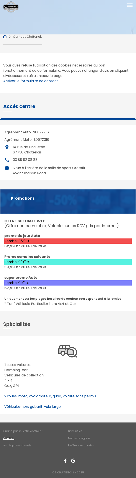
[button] (19, 106)
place (7, 147)
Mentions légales (79, 438)
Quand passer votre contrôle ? (23, 431)
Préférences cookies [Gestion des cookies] (81, 445)
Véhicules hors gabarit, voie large (32, 406)
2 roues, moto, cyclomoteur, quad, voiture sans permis (50, 396)
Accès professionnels (17, 445)
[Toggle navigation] (130, 5)
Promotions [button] (23, 198)
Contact (8, 438)
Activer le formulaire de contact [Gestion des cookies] (30, 80)
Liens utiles (75, 431)
